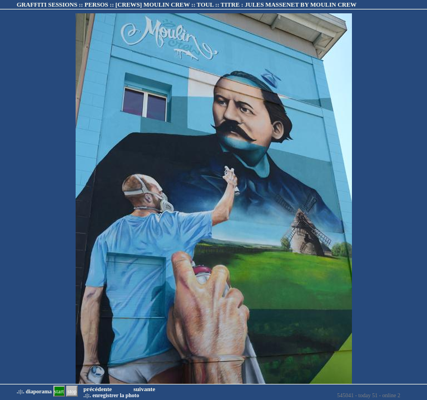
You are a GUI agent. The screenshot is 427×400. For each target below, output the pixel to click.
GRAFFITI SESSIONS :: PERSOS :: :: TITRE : (186, 4)
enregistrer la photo (115, 395)
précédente (97, 389)
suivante (144, 389)
